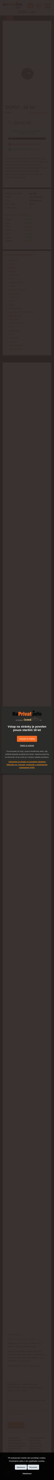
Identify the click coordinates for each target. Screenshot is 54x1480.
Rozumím (33, 1467)
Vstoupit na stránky (27, 739)
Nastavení (21, 1467)
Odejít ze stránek (27, 745)
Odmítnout (27, 1474)
